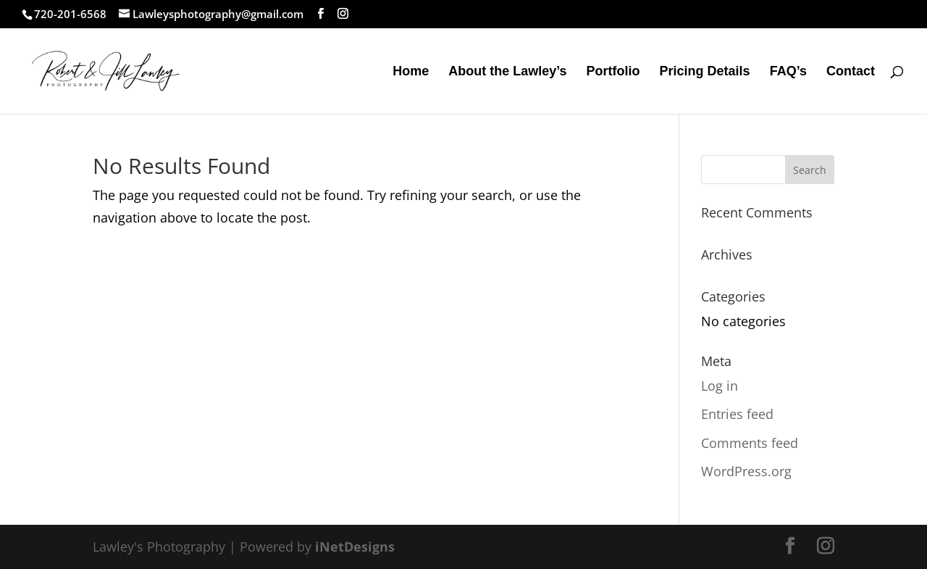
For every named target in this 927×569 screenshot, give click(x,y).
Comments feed (749, 443)
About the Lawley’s (507, 72)
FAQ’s (788, 72)
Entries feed (737, 414)
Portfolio (613, 72)
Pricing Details (705, 72)
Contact (850, 72)
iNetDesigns (355, 546)
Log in (719, 385)
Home (411, 72)
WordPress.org (746, 471)
